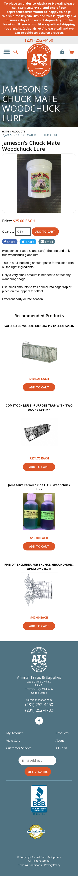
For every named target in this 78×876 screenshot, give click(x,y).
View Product (39, 352)
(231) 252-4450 (39, 40)
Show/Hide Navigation (6, 51)
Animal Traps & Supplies (39, 60)
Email (47, 242)
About (60, 740)
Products (62, 733)
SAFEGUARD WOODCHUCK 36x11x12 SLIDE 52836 (39, 326)
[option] (39, 183)
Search (15, 51)
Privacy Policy (52, 865)
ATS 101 (62, 748)
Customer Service (19, 748)
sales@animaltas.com (39, 700)
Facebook (39, 721)
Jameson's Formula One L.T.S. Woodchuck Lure (39, 487)
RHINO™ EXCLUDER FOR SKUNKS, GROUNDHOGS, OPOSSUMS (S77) (39, 567)
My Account (14, 733)
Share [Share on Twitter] (28, 242)
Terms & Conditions (30, 865)
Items (71, 51)
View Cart (13, 740)
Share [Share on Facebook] (9, 242)
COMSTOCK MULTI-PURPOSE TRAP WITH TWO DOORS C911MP (39, 407)
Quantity (8, 231)
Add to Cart (39, 387)
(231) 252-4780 (39, 710)
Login (62, 51)
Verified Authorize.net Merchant (36, 832)
